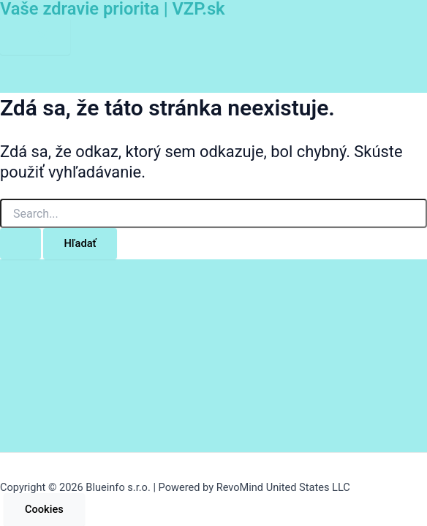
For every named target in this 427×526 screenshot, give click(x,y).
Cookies (44, 509)
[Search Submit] (20, 243)
